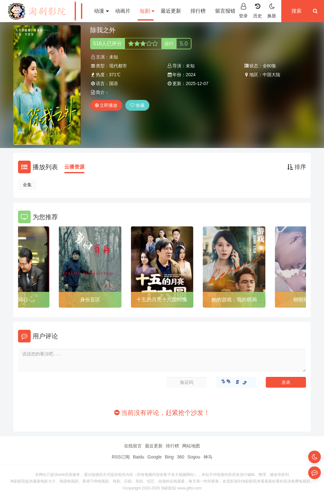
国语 (113, 83)
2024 (191, 74)
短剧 (147, 11)
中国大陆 (271, 74)
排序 (296, 167)
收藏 (137, 105)
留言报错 (225, 11)
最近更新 (171, 11)
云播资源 (74, 166)
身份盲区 (90, 299)
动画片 (122, 11)
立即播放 (106, 105)
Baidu (138, 456)
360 (180, 456)
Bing (169, 456)
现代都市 (118, 65)
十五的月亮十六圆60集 (162, 299)
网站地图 (191, 445)
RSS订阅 (121, 456)
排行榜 (198, 11)
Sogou (193, 456)
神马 (207, 456)
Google (154, 456)
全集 (27, 184)
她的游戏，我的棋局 (234, 299)
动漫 (101, 11)
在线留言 (133, 445)
